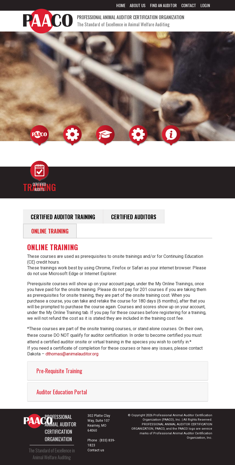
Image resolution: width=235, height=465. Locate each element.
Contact (188, 5)
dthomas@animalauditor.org (72, 353)
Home (120, 5)
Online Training (50, 231)
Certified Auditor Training (63, 217)
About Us (138, 5)
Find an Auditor (163, 5)
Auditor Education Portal (61, 392)
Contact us (95, 450)
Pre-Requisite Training (59, 371)
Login (205, 5)
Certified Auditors (133, 217)
